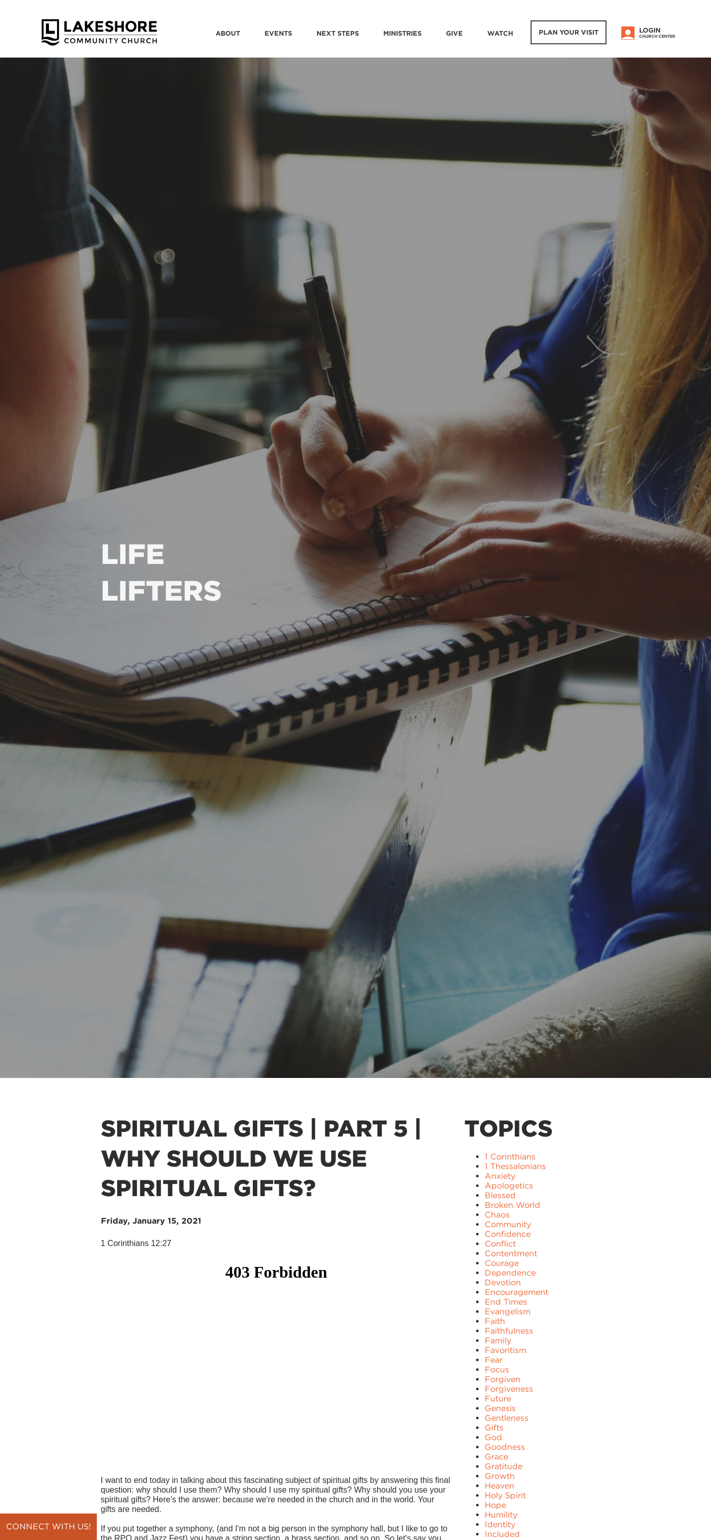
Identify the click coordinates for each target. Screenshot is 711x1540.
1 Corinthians (510, 1156)
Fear (494, 1360)
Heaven (499, 1486)
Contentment (511, 1253)
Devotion (503, 1282)
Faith (495, 1321)
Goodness (505, 1447)
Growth (500, 1476)
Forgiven (502, 1379)
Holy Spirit (505, 1495)
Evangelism (508, 1311)
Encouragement (516, 1292)
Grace (496, 1457)
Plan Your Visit (568, 32)
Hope (495, 1505)
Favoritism (505, 1350)
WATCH (500, 33)
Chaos (497, 1215)
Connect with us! (48, 1526)
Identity (500, 1524)
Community (508, 1224)
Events (278, 33)
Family (498, 1340)
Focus (497, 1369)
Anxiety (500, 1176)
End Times (506, 1302)
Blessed (500, 1195)
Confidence (508, 1234)
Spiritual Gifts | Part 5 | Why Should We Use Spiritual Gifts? (261, 1158)
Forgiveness (509, 1389)
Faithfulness (509, 1331)
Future (498, 1398)
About (228, 33)
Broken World (512, 1205)
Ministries (402, 33)
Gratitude (503, 1466)
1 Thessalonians (515, 1166)
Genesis (500, 1408)
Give (454, 33)
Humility (501, 1515)
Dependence (510, 1273)
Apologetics (509, 1186)
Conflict (500, 1244)
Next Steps (338, 33)
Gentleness (507, 1418)
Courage (502, 1263)
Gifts (494, 1428)
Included (502, 1534)
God (493, 1437)
